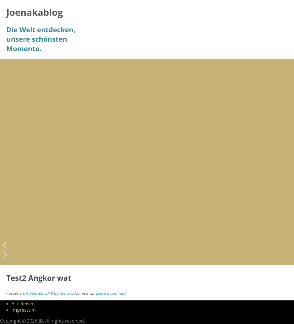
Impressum (23, 310)
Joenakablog (34, 12)
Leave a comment (111, 293)
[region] (147, 162)
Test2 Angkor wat (38, 278)
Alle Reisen (23, 303)
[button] (147, 245)
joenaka (67, 293)
